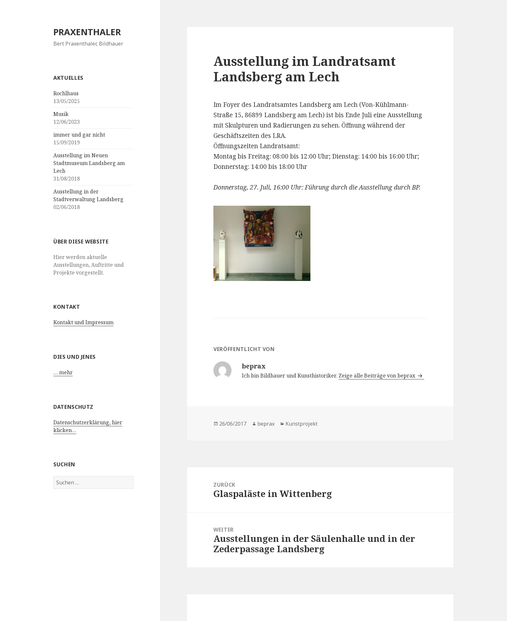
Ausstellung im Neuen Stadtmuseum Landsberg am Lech (89, 163)
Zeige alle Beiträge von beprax (377, 375)
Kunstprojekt (302, 423)
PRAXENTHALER (87, 32)
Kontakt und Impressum (83, 322)
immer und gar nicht (79, 134)
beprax (266, 423)
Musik (61, 114)
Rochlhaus (66, 93)
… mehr (63, 372)
